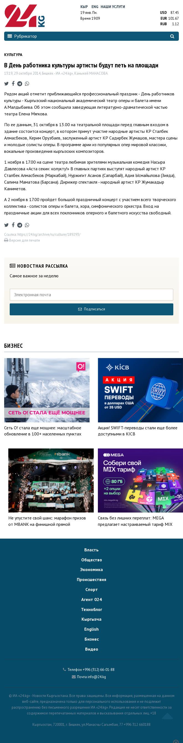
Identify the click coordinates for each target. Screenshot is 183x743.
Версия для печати (22, 240)
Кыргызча (91, 619)
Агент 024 (91, 599)
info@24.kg (97, 676)
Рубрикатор (22, 36)
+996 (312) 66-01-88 (99, 669)
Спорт (91, 589)
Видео (91, 649)
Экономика (91, 569)
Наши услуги (113, 6)
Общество (91, 559)
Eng (95, 6)
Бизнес (92, 639)
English (91, 629)
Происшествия (91, 579)
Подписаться (91, 309)
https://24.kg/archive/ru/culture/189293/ (48, 234)
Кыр (84, 6)
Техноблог (91, 609)
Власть (91, 549)
